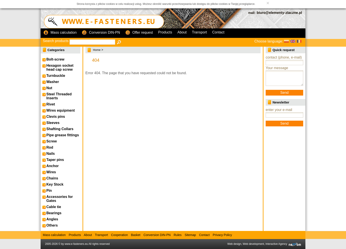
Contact (218, 32)
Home (97, 50)
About (182, 32)
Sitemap (190, 235)
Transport (199, 32)
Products (165, 32)
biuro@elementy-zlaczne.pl (279, 13)
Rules (178, 235)
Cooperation (119, 235)
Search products (56, 41)
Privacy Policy (222, 235)
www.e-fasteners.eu (76, 243)
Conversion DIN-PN (101, 32)
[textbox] (92, 42)
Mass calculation (60, 32)
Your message (277, 68)
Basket (135, 235)
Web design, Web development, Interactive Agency (264, 243)
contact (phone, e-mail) (284, 57)
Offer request (139, 32)
